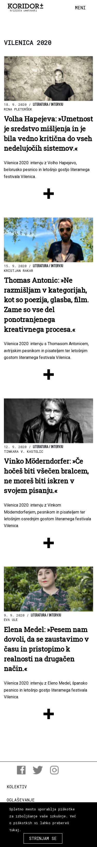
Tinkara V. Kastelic (23, 451)
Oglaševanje (21, 800)
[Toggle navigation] (80, 7)
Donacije (16, 813)
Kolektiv (17, 786)
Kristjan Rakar (18, 270)
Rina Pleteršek (18, 109)
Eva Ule (11, 619)
